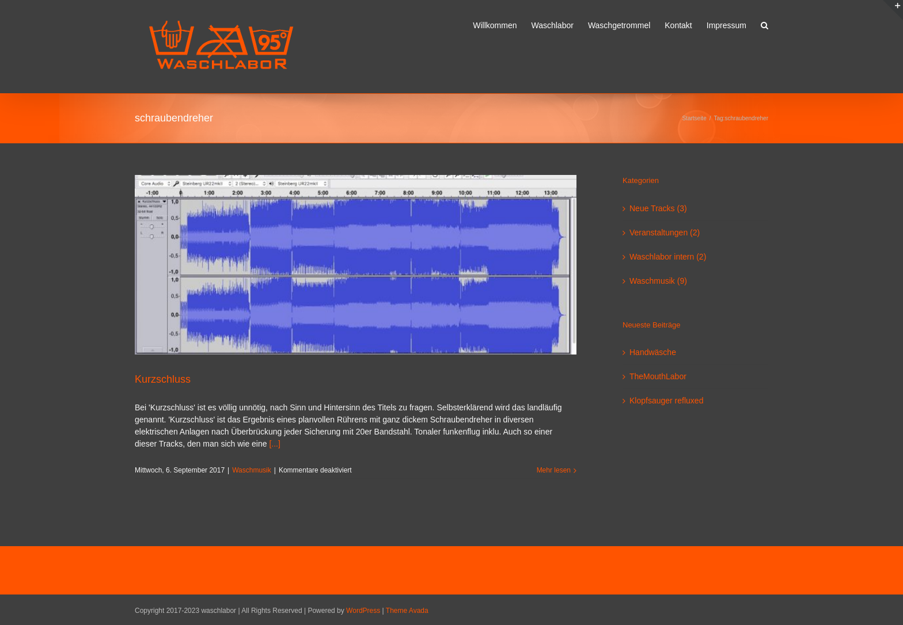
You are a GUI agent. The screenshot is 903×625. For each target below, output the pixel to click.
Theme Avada (407, 611)
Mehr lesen (554, 470)
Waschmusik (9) (658, 280)
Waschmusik (251, 470)
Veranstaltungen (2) (664, 232)
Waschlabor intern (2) (667, 256)
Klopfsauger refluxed (666, 400)
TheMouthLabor (657, 376)
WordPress (363, 611)
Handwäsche (652, 352)
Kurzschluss (163, 379)
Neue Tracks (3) (658, 208)
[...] (274, 443)
